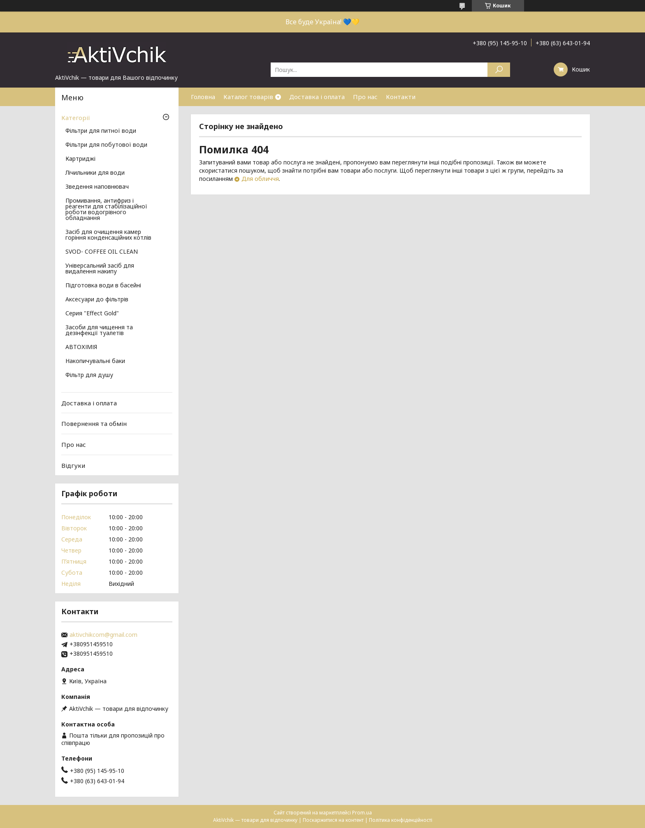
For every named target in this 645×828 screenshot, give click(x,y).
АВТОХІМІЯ (81, 347)
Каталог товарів (248, 97)
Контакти (400, 97)
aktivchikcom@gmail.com (103, 634)
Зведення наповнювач (97, 187)
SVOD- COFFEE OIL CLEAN (101, 252)
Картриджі (80, 159)
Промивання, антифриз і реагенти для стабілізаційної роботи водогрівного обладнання (106, 210)
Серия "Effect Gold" (92, 313)
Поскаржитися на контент (333, 819)
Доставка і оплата (317, 97)
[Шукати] (498, 69)
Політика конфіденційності (400, 819)
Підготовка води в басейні (103, 285)
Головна (203, 97)
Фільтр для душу (89, 375)
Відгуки (73, 465)
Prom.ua (362, 812)
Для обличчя (260, 178)
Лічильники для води (95, 173)
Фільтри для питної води (100, 131)
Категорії (75, 117)
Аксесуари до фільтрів (96, 299)
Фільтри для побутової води (106, 145)
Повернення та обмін (94, 423)
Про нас (365, 97)
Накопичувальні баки (95, 361)
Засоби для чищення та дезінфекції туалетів (99, 330)
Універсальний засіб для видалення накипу (99, 269)
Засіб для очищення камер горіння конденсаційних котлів (108, 235)
